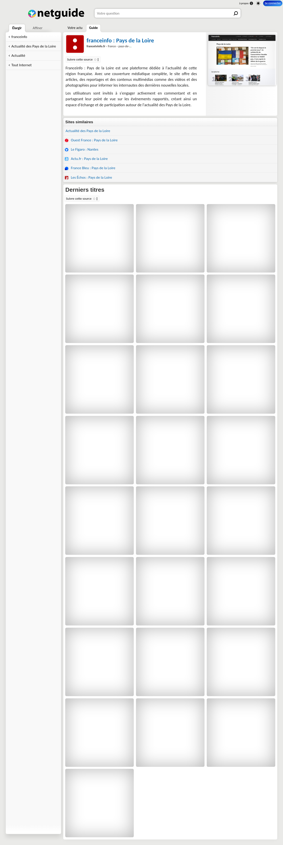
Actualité (18, 55)
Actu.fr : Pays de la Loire (86, 158)
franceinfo (19, 36)
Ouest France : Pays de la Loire (91, 140)
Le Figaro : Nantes (81, 149)
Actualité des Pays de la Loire (33, 46)
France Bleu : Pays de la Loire (90, 168)
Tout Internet (21, 65)
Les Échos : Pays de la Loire (88, 177)
